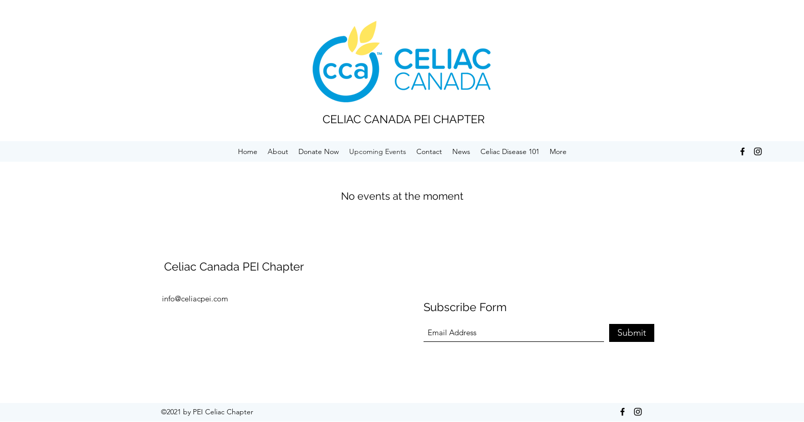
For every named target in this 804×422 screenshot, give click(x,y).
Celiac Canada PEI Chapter (234, 266)
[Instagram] (758, 151)
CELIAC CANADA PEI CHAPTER (403, 119)
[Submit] (631, 333)
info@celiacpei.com (195, 298)
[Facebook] (742, 151)
